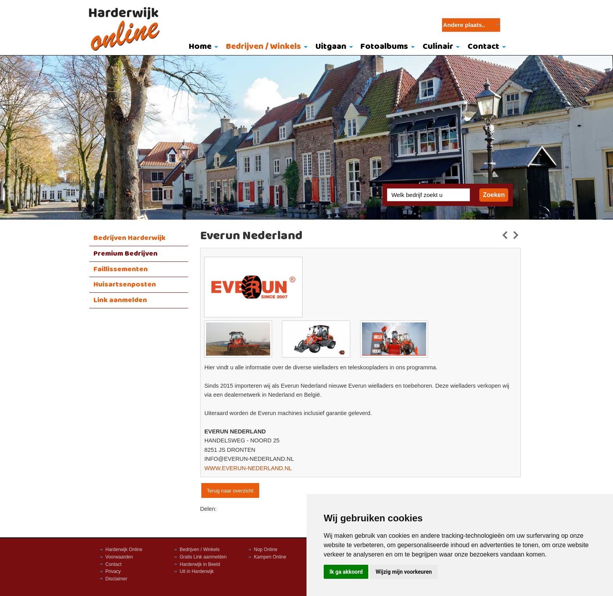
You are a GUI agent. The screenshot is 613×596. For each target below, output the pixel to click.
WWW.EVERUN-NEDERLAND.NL (248, 468)
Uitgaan (330, 47)
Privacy (113, 571)
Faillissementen (120, 269)
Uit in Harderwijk (197, 571)
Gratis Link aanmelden (203, 557)
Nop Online (266, 549)
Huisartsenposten (124, 284)
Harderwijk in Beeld (200, 564)
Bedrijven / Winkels (263, 47)
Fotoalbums (384, 47)
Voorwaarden (119, 557)
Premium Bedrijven (125, 254)
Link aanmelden (120, 300)
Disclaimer (116, 579)
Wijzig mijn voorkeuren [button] (404, 572)
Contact (483, 47)
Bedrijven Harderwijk (129, 238)
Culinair (438, 47)
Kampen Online (270, 557)
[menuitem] (201, 47)
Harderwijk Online (124, 549)
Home (200, 47)
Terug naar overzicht (230, 491)
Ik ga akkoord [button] (346, 572)
